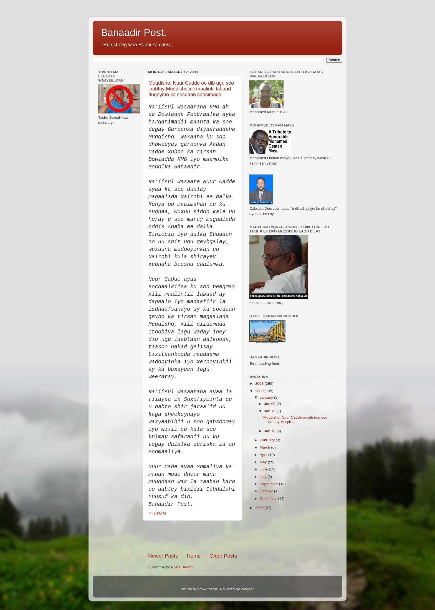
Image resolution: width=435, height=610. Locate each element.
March (265, 447)
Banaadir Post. (133, 32)
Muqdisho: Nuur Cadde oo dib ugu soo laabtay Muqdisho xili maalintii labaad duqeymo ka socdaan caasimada (191, 88)
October (267, 491)
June (264, 469)
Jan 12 (270, 411)
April (264, 455)
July (263, 477)
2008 (260, 383)
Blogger (247, 589)
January (267, 397)
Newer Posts (163, 556)
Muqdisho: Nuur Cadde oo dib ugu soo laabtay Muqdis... (295, 419)
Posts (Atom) (182, 567)
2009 (260, 391)
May (264, 462)
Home (194, 556)
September (269, 484)
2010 (260, 508)
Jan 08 (270, 404)
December (269, 499)
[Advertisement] (213, 536)
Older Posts (223, 556)
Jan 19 (270, 431)
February (268, 440)
